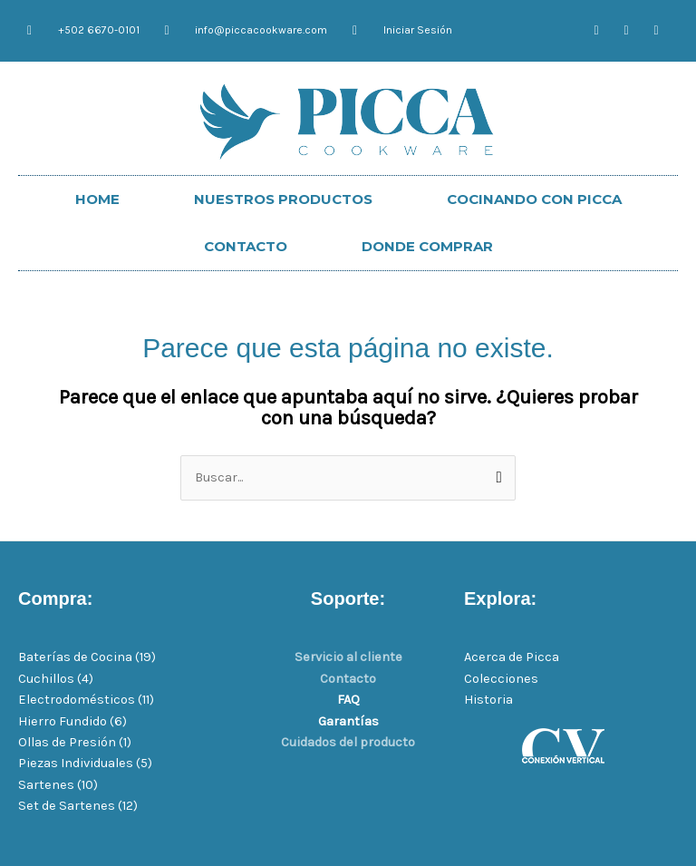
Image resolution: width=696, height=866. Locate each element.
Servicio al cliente (348, 657)
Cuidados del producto (348, 742)
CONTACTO (245, 246)
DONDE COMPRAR (427, 246)
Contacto (348, 678)
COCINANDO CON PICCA (534, 199)
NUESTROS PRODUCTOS (283, 199)
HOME (97, 199)
